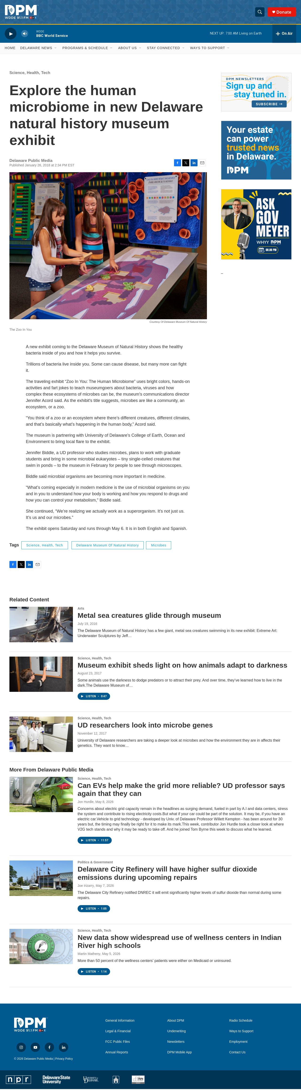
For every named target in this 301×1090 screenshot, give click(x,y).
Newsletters (175, 1042)
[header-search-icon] (260, 12)
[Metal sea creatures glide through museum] (41, 625)
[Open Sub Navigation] (56, 49)
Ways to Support (207, 49)
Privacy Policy (64, 1059)
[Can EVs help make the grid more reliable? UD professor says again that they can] (41, 795)
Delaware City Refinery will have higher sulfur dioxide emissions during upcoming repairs (167, 874)
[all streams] (284, 34)
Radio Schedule (241, 1021)
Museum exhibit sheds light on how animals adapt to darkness (182, 666)
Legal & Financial (118, 1032)
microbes (158, 546)
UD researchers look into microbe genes (145, 726)
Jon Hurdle (86, 803)
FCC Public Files (117, 1042)
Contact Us (237, 1053)
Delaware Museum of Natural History (107, 546)
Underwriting (176, 1032)
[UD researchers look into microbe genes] (41, 735)
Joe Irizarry (86, 886)
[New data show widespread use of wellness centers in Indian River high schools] (41, 947)
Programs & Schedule (85, 49)
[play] (10, 34)
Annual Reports (116, 1053)
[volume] (25, 34)
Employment (238, 1042)
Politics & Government (95, 863)
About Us (127, 49)
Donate (284, 12)
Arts (81, 609)
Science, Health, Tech (29, 73)
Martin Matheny (89, 955)
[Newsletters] (256, 116)
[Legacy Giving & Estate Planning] (256, 174)
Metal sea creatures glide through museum (149, 616)
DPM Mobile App (179, 1053)
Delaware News (36, 49)
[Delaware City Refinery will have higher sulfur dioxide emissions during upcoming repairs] (41, 879)
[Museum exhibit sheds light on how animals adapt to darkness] (41, 675)
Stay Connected (163, 49)
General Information (120, 1021)
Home (10, 49)
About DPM (175, 1021)
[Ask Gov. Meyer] (256, 249)
